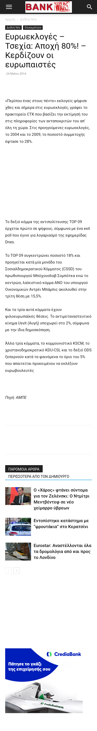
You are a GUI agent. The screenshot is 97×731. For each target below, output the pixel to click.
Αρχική (10, 19)
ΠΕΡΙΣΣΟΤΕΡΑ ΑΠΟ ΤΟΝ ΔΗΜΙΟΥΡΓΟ (38, 476)
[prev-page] (8, 570)
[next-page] (16, 570)
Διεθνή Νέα (28, 19)
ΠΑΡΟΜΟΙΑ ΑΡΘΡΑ (24, 469)
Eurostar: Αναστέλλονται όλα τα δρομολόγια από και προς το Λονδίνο (62, 551)
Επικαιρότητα (33, 27)
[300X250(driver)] (44, 711)
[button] (9, 7)
